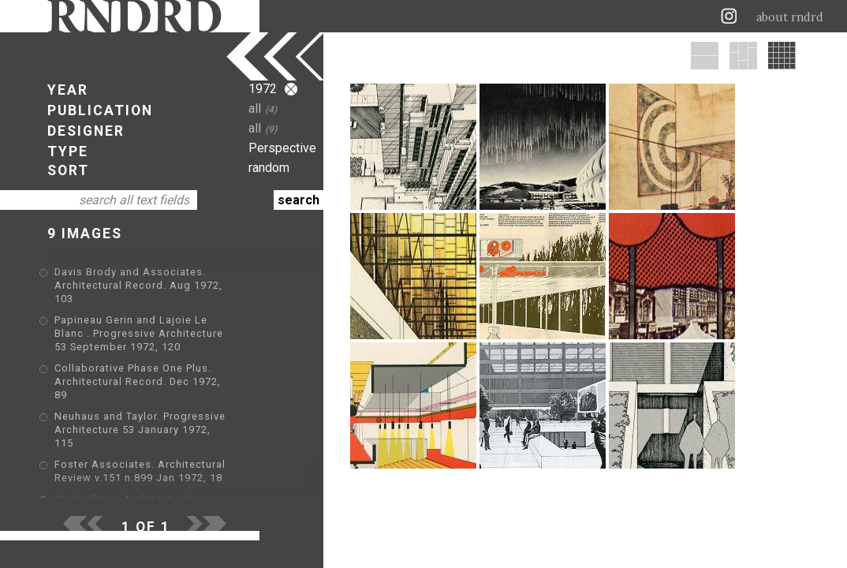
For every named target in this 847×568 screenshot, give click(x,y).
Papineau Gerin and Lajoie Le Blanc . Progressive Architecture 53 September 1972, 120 (173, 320)
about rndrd (789, 17)
